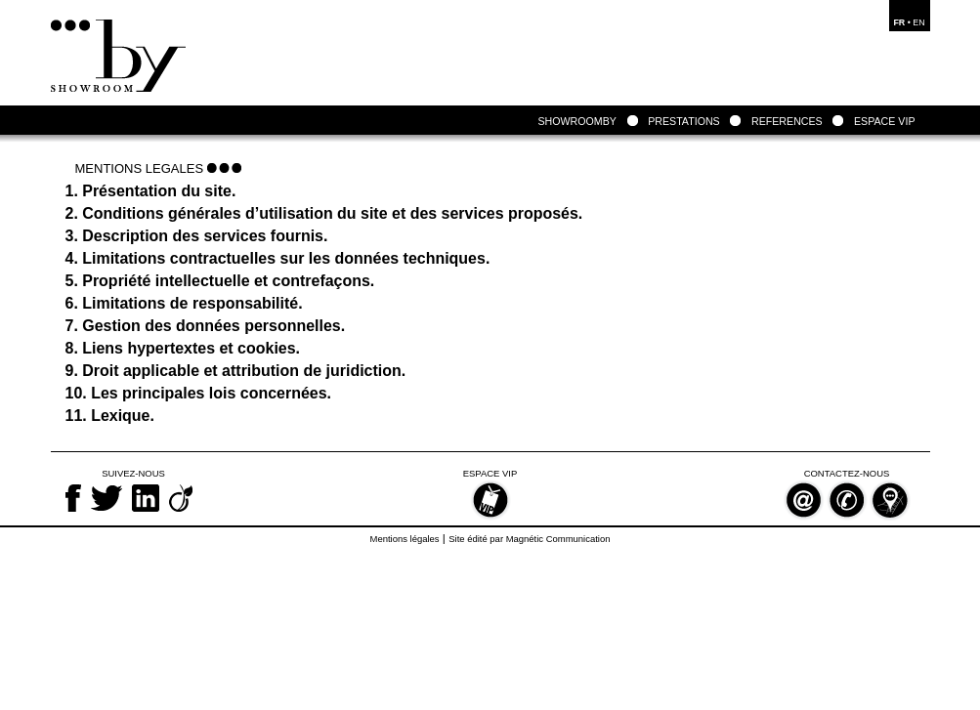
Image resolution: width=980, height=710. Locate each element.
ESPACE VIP (885, 121)
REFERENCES (787, 121)
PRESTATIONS (684, 121)
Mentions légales (405, 538)
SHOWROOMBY (577, 121)
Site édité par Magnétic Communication (529, 538)
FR (899, 22)
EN (918, 22)
